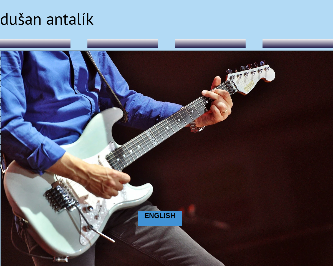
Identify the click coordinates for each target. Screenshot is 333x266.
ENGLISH (159, 215)
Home (35, 42)
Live (210, 42)
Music (298, 42)
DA (123, 42)
